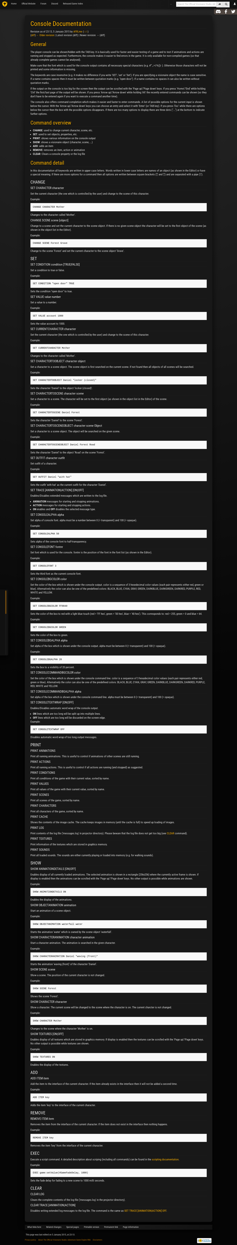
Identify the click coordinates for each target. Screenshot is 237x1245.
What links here (34, 1227)
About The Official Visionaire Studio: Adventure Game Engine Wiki (64, 1240)
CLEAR (170, 833)
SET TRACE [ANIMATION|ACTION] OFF (145, 1210)
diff (33, 35)
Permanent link (111, 1227)
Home (14, 3)
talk (86, 31)
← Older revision (45, 35)
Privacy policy (30, 1240)
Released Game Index (73, 3)
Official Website (29, 3)
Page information (131, 1227)
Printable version (91, 1227)
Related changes (53, 1227)
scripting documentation (165, 1159)
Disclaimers (97, 1240)
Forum (43, 3)
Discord (54, 3)
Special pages (72, 1227)
